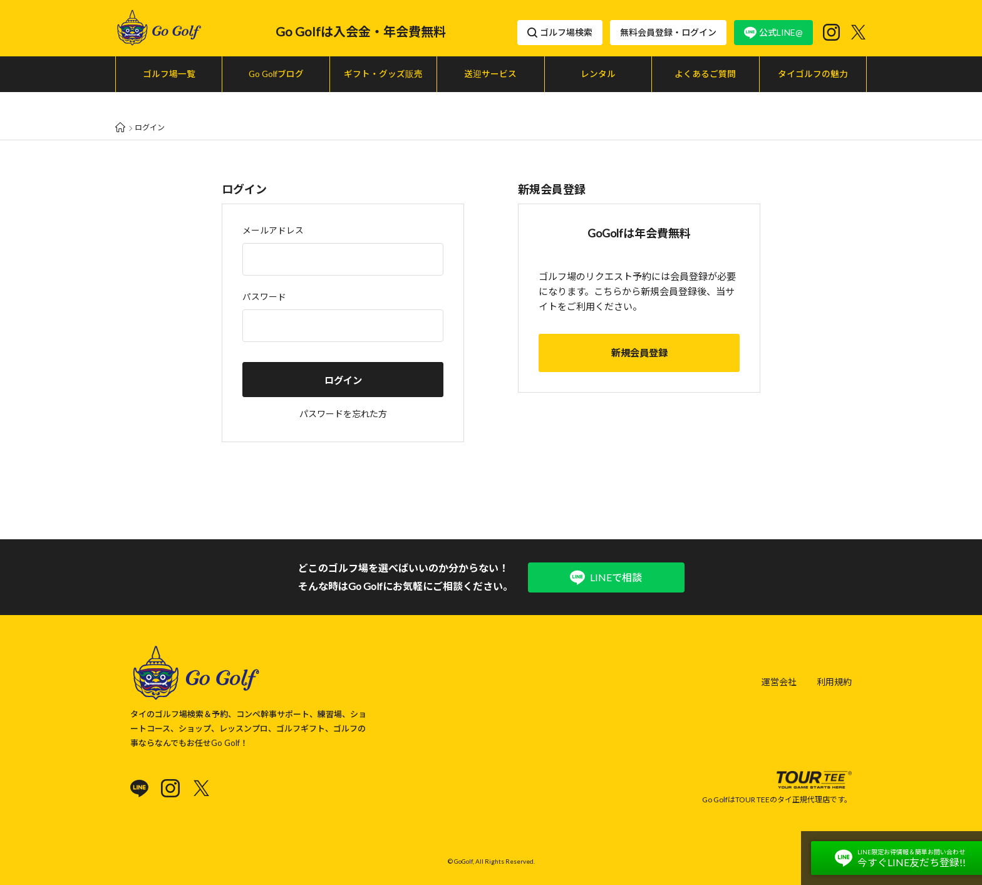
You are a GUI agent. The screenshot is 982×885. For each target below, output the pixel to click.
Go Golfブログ (275, 74)
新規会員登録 (639, 330)
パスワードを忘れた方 (343, 390)
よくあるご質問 (705, 74)
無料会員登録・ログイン (668, 32)
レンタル (598, 74)
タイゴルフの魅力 (813, 74)
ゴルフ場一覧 (169, 74)
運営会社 (779, 669)
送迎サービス (490, 74)
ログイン (343, 357)
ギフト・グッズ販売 (383, 74)
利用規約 (834, 669)
